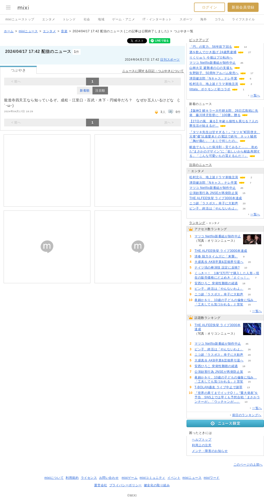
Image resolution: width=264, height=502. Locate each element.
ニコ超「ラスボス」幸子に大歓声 (213, 203)
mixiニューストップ (19, 19)
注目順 (100, 90)
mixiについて (54, 478)
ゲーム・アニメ (123, 19)
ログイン (209, 7)
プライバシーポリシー (125, 485)
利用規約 (72, 478)
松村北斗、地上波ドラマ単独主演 (213, 84)
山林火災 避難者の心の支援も (211, 68)
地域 (101, 19)
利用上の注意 (202, 445)
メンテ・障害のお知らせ (210, 451)
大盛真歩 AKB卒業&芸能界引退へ (219, 262)
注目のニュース (200, 165)
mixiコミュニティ (152, 478)
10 (245, 267)
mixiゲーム (130, 478)
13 (248, 387)
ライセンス (89, 478)
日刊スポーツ (170, 59)
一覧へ (255, 95)
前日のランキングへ (246, 415)
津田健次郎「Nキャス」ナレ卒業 (213, 78)
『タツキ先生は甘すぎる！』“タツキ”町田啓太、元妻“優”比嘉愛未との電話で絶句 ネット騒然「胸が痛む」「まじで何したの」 (224, 136)
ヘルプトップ (202, 439)
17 (251, 73)
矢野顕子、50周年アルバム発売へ (214, 73)
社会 (87, 19)
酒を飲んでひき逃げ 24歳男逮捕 (212, 52)
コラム (219, 19)
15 (244, 193)
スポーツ (186, 19)
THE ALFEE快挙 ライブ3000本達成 (215, 198)
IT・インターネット (157, 19)
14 (245, 46)
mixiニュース (28, 31)
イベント (173, 478)
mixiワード (212, 478)
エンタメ (48, 19)
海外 (203, 19)
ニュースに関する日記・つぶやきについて (153, 71)
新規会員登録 (243, 7)
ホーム (9, 31)
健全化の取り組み (157, 485)
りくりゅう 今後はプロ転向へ (211, 57)
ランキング (197, 223)
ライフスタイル (243, 19)
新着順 (85, 90)
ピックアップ (199, 40)
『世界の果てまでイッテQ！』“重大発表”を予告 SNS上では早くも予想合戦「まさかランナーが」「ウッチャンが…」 (227, 397)
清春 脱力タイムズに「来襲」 (216, 256)
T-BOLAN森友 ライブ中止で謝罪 (218, 387)
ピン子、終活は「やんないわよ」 (213, 208)
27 (249, 52)
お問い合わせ (109, 478)
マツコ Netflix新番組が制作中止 (212, 62)
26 (244, 208)
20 (244, 203)
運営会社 (100, 485)
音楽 (64, 31)
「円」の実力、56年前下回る (210, 46)
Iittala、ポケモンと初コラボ (209, 89)
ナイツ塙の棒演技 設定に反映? (217, 267)
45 (241, 62)
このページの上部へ (248, 464)
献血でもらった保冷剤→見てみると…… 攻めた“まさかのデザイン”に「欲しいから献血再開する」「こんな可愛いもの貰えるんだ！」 (224, 151)
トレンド (69, 19)
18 (243, 283)
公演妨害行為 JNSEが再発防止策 (213, 193)
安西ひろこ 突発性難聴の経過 (216, 283)
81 (247, 198)
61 (238, 57)
